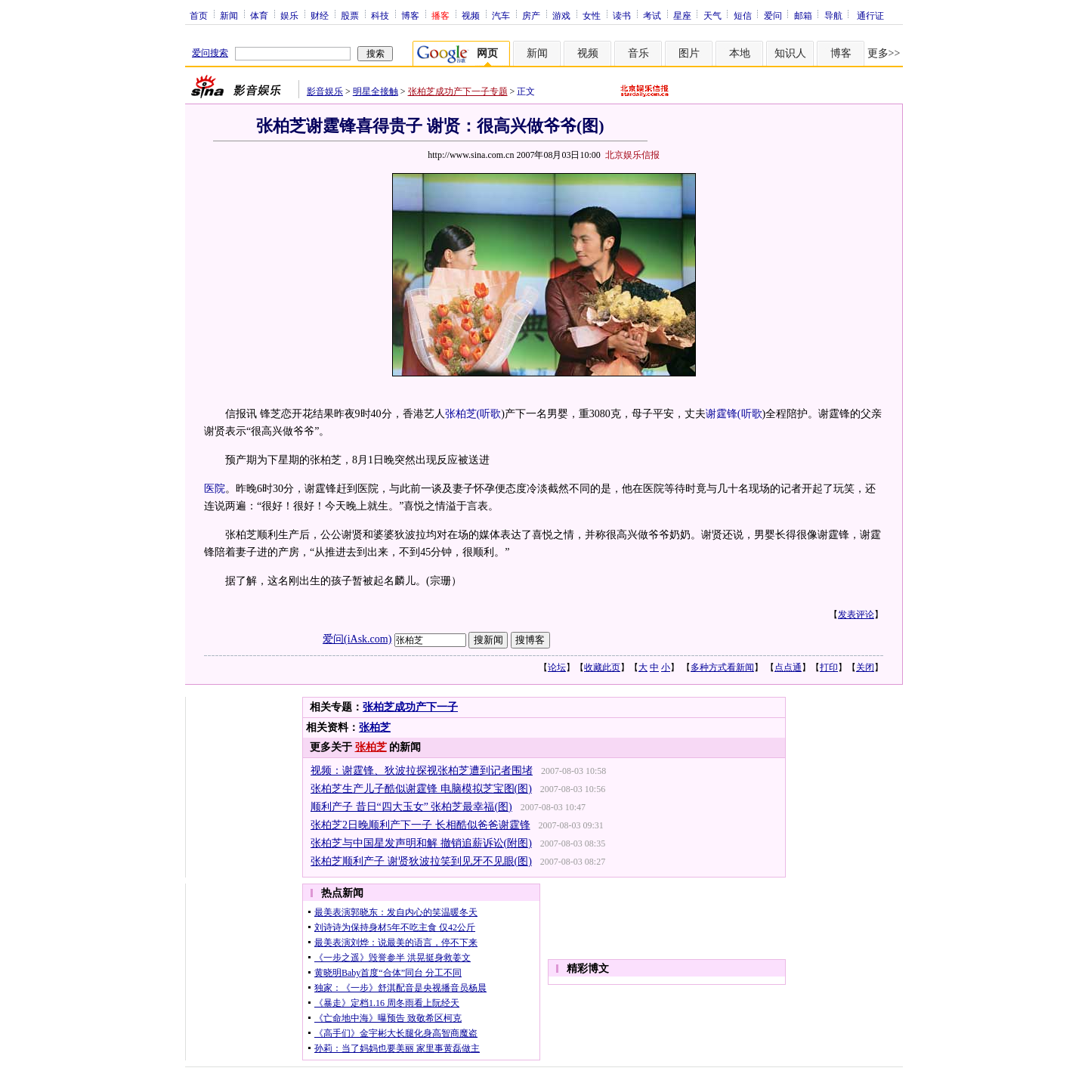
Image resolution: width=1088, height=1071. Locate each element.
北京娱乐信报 (632, 155)
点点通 (788, 667)
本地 (739, 53)
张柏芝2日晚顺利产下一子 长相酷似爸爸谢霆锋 (420, 825)
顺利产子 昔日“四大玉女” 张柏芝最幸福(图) (411, 807)
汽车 (501, 15)
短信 (743, 15)
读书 (622, 15)
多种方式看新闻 (722, 667)
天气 (712, 15)
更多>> (884, 53)
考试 (652, 15)
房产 (531, 15)
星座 (682, 15)
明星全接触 (375, 91)
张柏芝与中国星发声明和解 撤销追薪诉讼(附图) (421, 843)
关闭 (865, 667)
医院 (214, 488)
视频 (471, 15)
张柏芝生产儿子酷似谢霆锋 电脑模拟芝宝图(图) (421, 788)
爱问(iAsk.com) (357, 639)
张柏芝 (375, 727)
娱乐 (289, 15)
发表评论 (856, 614)
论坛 (557, 667)
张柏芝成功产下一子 (410, 707)
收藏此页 (602, 667)
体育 (259, 15)
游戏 (561, 15)
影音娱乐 (325, 91)
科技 (380, 15)
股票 (350, 15)
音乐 (638, 53)
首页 (199, 15)
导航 (833, 15)
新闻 (229, 15)
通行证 (870, 15)
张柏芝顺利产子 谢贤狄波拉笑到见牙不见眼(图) (421, 861)
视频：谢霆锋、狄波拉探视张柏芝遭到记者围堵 (422, 770)
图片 (689, 53)
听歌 (490, 413)
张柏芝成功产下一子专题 (458, 91)
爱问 (773, 15)
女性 (592, 15)
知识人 (790, 53)
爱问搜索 (210, 53)
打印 (829, 667)
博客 (410, 15)
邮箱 (803, 15)
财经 (320, 15)
